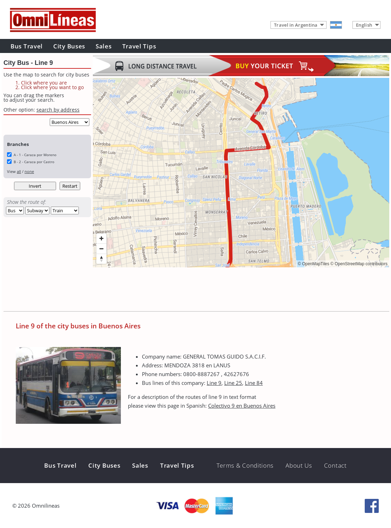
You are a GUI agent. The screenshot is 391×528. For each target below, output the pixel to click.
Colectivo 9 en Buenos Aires (241, 405)
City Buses (69, 46)
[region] (241, 172)
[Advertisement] (220, 290)
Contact (335, 465)
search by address (58, 109)
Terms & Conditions (245, 465)
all (19, 171)
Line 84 (254, 382)
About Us (299, 465)
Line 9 (214, 382)
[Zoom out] (101, 248)
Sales (104, 46)
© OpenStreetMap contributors (358, 263)
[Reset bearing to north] (101, 259)
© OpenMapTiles (313, 263)
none (29, 171)
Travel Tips (139, 46)
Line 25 (233, 382)
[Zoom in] (101, 238)
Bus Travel (27, 46)
